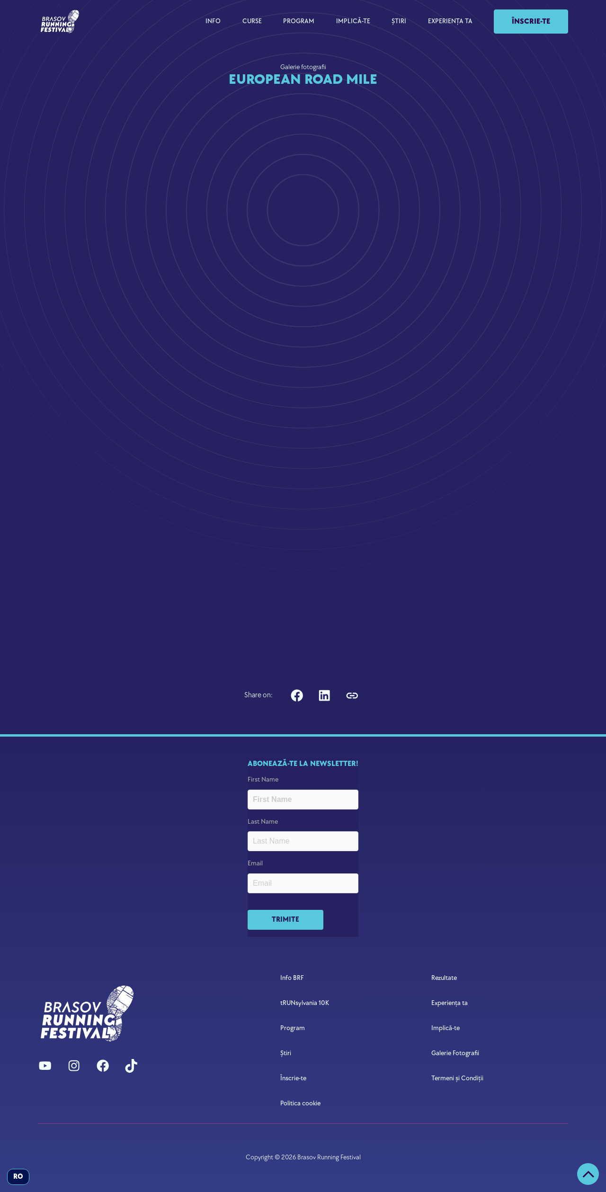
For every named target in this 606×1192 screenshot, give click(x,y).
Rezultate (444, 978)
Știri (285, 1053)
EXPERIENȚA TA (450, 21)
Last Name (263, 822)
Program (292, 1028)
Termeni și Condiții (457, 1078)
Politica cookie (300, 1103)
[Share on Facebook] (297, 695)
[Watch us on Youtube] (45, 1066)
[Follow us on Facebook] (103, 1066)
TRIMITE (285, 919)
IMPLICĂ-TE (353, 21)
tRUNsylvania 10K (304, 1003)
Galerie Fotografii (455, 1053)
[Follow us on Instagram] (74, 1066)
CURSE (252, 21)
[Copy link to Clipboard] (352, 695)
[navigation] (60, 21)
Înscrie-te (531, 21)
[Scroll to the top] (588, 1174)
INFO (213, 21)
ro (18, 1176)
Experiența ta (449, 1003)
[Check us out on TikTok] (131, 1066)
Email (255, 863)
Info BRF (292, 978)
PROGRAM (298, 21)
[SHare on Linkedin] (324, 695)
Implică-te (445, 1028)
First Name (263, 779)
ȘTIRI (399, 21)
